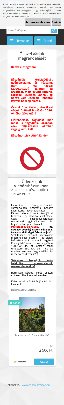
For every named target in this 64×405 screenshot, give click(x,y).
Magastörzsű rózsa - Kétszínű (32, 335)
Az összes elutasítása (38, 22)
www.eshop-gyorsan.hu (36, 385)
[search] (54, 30)
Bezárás (56, 22)
